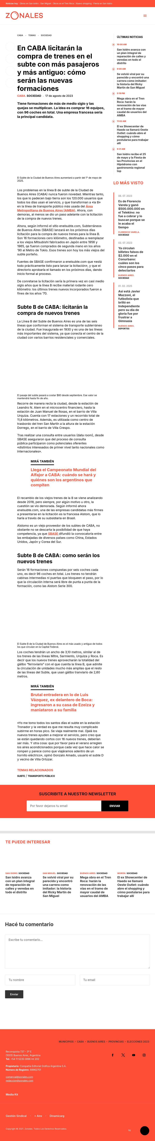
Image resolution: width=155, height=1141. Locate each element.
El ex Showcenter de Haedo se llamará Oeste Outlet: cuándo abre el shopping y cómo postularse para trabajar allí (133, 135)
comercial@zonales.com (19, 1076)
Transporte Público (41, 776)
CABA (20, 35)
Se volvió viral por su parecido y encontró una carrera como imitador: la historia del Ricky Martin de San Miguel (133, 80)
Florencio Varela (128, 232)
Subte (21, 776)
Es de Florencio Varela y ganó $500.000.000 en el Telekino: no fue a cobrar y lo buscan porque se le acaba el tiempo (131, 214)
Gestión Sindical (16, 1116)
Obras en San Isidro (29, 4)
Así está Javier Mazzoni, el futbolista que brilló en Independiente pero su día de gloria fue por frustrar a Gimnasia (129, 306)
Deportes (124, 328)
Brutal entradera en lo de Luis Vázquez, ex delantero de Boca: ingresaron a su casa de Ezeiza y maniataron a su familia (63, 702)
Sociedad (46, 35)
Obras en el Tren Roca (63, 4)
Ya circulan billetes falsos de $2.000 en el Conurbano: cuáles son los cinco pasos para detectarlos (131, 259)
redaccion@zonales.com (19, 1080)
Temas (32, 35)
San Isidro (11, 873)
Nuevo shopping (84, 4)
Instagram (144, 1055)
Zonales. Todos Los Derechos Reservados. (46, 1129)
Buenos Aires (126, 275)
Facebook (112, 1055)
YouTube (133, 1055)
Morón (121, 873)
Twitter (123, 1055)
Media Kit (12, 1094)
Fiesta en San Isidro (102, 4)
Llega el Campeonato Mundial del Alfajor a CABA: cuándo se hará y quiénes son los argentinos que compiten (63, 477)
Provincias (116, 1041)
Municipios (66, 1041)
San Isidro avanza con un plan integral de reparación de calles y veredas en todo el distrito (131, 56)
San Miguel (45, 4)
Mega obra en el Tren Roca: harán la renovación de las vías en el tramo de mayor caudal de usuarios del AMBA (132, 107)
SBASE (53, 533)
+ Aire (38, 1116)
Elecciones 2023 (138, 1041)
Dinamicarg (57, 1116)
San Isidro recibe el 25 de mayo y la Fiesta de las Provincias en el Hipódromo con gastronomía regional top (131, 162)
